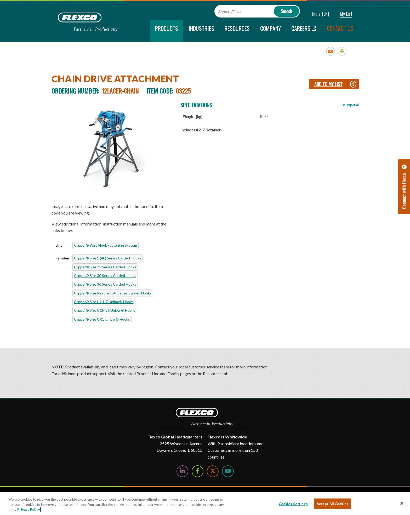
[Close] (401, 503)
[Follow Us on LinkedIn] (182, 471)
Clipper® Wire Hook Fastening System (105, 245)
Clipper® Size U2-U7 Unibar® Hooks (104, 301)
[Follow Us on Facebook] (197, 471)
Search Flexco (230, 12)
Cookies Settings (293, 503)
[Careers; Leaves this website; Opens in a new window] (304, 31)
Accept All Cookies (332, 503)
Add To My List (328, 84)
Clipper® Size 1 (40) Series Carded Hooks (107, 258)
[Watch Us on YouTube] (228, 471)
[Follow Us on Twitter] (213, 471)
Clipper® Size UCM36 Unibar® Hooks (104, 310)
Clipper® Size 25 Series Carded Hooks (105, 267)
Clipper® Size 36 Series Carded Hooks (105, 284)
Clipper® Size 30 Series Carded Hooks (105, 275)
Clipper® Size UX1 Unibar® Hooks (102, 319)
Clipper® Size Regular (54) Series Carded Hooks (113, 293)
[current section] (166, 31)
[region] (205, 503)
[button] (313, 14)
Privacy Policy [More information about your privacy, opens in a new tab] (28, 509)
